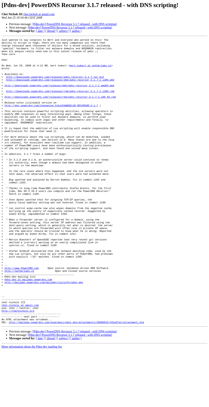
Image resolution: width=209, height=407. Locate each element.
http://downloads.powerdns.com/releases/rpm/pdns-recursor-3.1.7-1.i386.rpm (60, 102)
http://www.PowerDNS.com (22, 314)
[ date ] (40, 31)
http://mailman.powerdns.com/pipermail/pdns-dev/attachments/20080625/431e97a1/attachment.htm (76, 379)
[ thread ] (50, 31)
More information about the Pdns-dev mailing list (32, 403)
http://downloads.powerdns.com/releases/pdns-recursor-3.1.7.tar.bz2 (55, 85)
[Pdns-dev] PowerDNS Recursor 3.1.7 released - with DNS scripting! (75, 24)
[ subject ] (63, 31)
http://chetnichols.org (18, 365)
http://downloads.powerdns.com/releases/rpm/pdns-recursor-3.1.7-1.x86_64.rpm (60, 108)
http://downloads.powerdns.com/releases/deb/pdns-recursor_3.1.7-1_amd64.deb (59, 95)
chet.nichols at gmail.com (38, 14)
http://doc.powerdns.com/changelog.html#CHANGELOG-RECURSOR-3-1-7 (51, 119)
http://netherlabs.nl (19, 317)
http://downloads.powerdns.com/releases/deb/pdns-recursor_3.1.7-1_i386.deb (60, 88)
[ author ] (76, 31)
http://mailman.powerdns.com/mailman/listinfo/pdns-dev (44, 331)
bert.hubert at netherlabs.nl (90, 71)
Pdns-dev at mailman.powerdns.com (28, 328)
